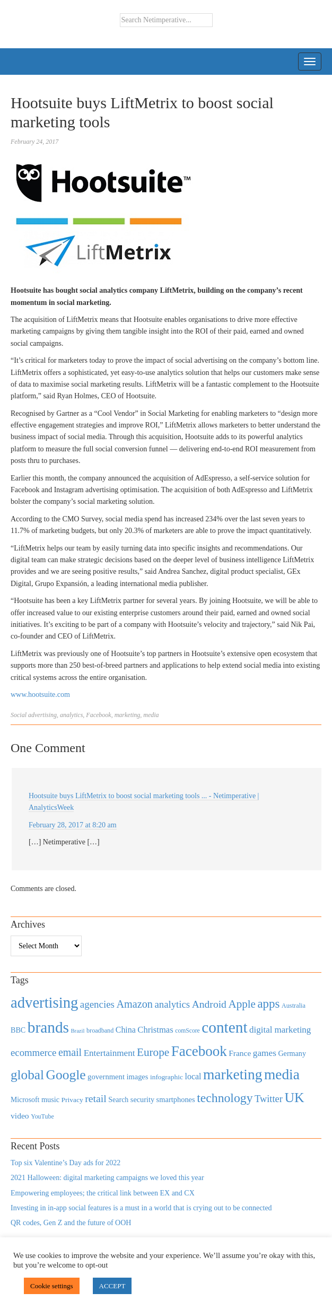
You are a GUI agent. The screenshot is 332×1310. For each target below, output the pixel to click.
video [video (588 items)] (20, 1115)
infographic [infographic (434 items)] (166, 1077)
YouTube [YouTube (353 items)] (42, 1116)
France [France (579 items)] (240, 1053)
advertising (42, 715)
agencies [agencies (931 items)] (97, 1004)
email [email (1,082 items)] (70, 1052)
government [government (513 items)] (106, 1076)
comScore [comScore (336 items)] (187, 1030)
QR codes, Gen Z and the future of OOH (71, 1223)
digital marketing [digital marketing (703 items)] (280, 1030)
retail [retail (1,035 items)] (96, 1098)
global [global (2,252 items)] (27, 1075)
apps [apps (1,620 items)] (268, 1003)
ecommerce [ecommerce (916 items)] (33, 1052)
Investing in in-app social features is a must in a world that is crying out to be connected (141, 1208)
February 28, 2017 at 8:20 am (73, 825)
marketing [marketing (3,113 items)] (233, 1074)
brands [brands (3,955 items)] (48, 1027)
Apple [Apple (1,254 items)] (241, 1004)
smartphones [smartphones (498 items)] (175, 1099)
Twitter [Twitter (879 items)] (269, 1099)
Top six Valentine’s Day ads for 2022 (65, 1163)
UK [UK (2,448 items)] (294, 1097)
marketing (128, 715)
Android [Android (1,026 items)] (209, 1004)
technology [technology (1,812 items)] (224, 1098)
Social (19, 715)
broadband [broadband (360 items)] (99, 1030)
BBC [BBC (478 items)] (18, 1030)
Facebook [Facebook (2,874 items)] (199, 1051)
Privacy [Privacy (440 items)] (72, 1100)
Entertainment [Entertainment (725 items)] (109, 1053)
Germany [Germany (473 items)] (292, 1053)
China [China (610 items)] (126, 1029)
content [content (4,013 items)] (224, 1027)
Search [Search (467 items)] (118, 1100)
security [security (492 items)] (142, 1099)
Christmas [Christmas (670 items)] (155, 1030)
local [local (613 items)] (193, 1076)
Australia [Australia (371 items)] (293, 1005)
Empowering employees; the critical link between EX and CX (103, 1193)
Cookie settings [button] (51, 1286)
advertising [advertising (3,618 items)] (44, 1002)
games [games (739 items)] (264, 1053)
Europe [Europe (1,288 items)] (153, 1052)
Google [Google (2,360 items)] (65, 1074)
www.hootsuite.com (40, 694)
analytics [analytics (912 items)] (172, 1004)
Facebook (98, 715)
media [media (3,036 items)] (282, 1074)
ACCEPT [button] (112, 1286)
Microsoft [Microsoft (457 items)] (25, 1100)
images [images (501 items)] (137, 1076)
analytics (71, 715)
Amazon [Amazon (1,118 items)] (134, 1004)
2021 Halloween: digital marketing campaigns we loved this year (107, 1178)
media (151, 715)
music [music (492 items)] (50, 1099)
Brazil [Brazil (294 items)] (77, 1031)
